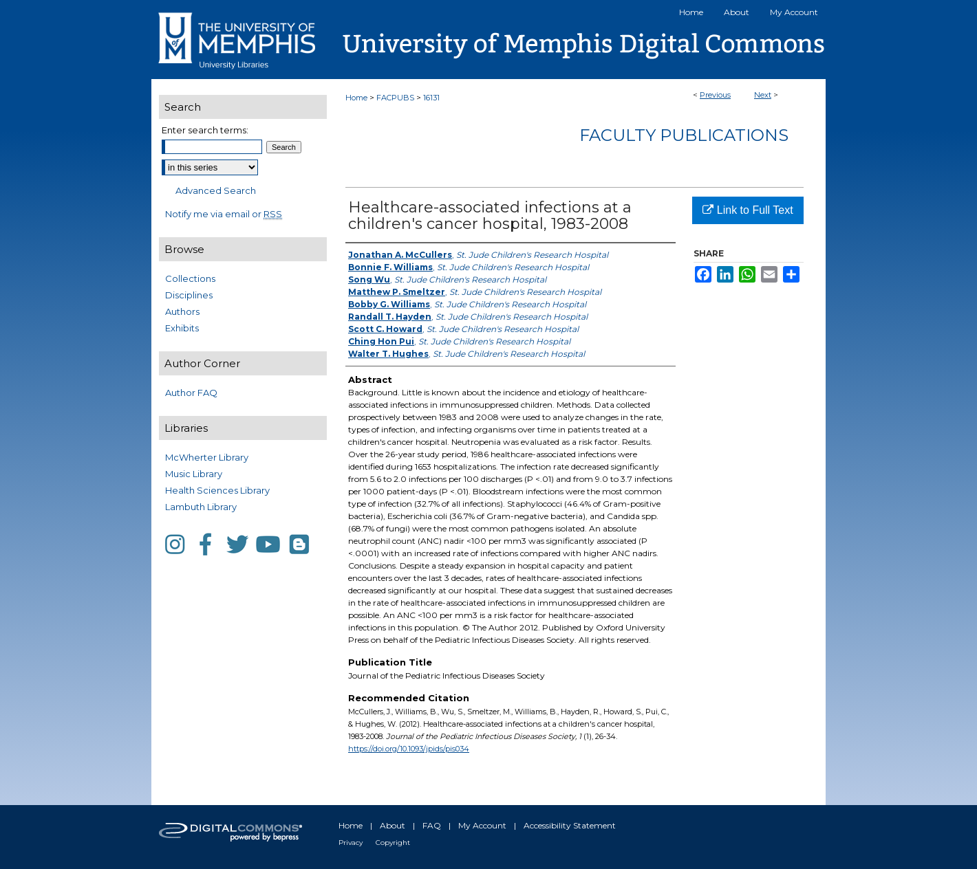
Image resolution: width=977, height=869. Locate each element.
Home (356, 97)
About (392, 825)
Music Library (193, 473)
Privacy (351, 842)
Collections (190, 278)
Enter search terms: (205, 129)
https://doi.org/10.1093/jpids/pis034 (408, 749)
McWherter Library (206, 457)
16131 (431, 97)
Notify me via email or (223, 213)
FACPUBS (395, 97)
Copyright (393, 842)
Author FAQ (191, 392)
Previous (715, 95)
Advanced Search (215, 190)
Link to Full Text (747, 210)
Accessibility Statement (570, 825)
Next (762, 95)
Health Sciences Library (217, 490)
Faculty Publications (683, 135)
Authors (182, 311)
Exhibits (182, 327)
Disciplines (189, 294)
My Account (482, 825)
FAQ (431, 825)
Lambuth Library (201, 506)
